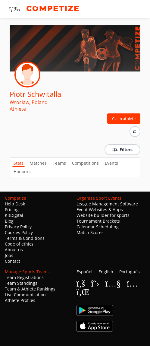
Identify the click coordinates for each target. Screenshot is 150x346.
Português (129, 272)
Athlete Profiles (20, 300)
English (105, 272)
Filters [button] (122, 149)
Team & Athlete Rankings (30, 289)
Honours (22, 171)
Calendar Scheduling (98, 227)
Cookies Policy (19, 232)
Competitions (85, 163)
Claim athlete (124, 118)
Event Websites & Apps (100, 209)
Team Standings (21, 283)
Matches (38, 163)
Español (84, 272)
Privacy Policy (18, 227)
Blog (9, 221)
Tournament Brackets (98, 221)
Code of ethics (19, 244)
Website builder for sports (103, 215)
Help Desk (15, 204)
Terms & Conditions (25, 238)
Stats (18, 163)
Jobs (9, 255)
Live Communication (25, 294)
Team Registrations (24, 277)
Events (111, 163)
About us (14, 249)
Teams (59, 163)
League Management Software (107, 204)
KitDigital (14, 215)
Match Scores (90, 232)
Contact (12, 261)
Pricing (12, 209)
